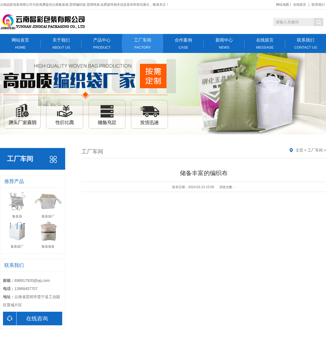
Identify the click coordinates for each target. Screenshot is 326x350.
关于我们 (61, 43)
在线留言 (299, 5)
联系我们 (318, 5)
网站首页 (20, 43)
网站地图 (282, 5)
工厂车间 (142, 43)
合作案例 (183, 43)
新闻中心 (224, 43)
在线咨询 (25, 318)
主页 (299, 150)
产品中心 (102, 43)
